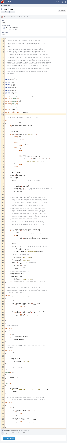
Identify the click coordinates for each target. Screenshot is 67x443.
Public (12, 12)
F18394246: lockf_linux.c (11, 27)
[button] (65, 2)
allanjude (13, 16)
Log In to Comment (9, 438)
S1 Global (25, 433)
